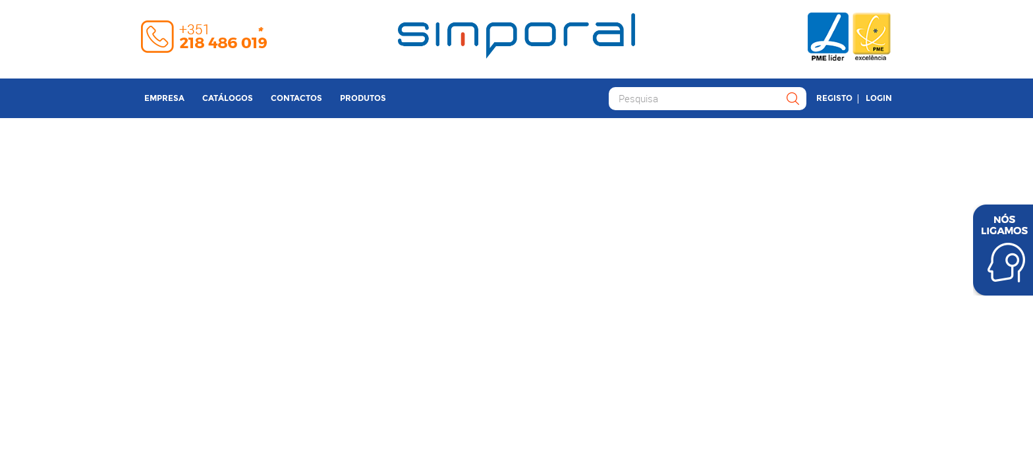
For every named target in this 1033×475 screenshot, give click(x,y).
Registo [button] (834, 98)
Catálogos (227, 98)
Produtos (363, 98)
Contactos (296, 98)
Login (879, 98)
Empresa (164, 98)
